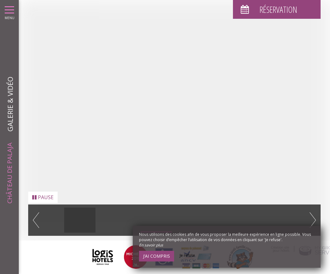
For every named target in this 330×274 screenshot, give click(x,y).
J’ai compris (156, 256)
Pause (43, 193)
